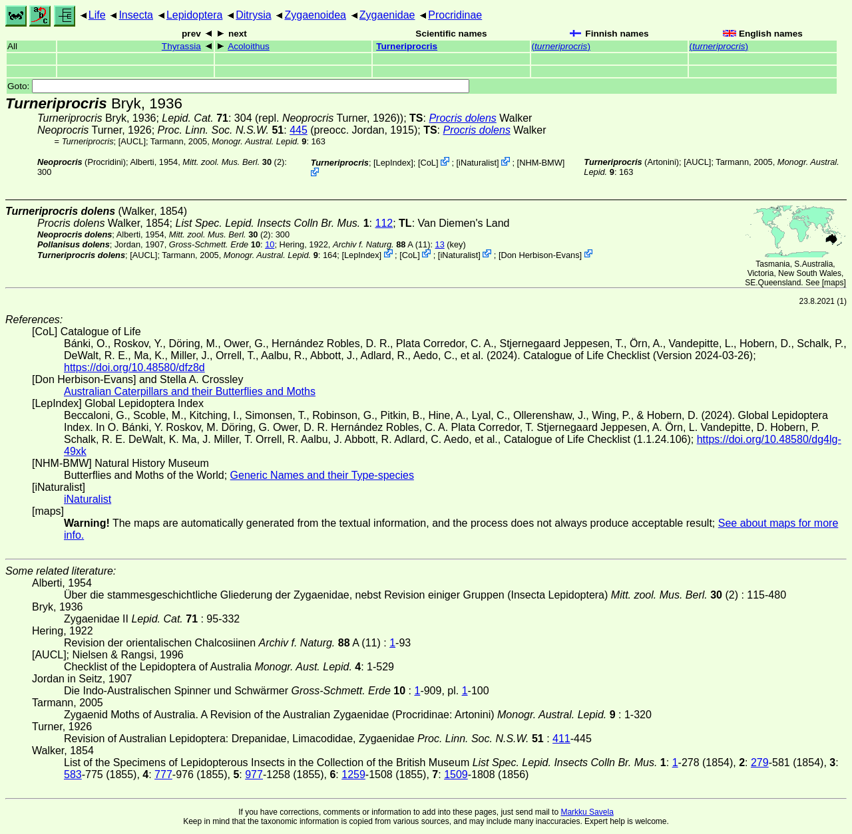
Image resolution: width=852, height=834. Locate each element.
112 (384, 223)
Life (97, 15)
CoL (427, 163)
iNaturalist (478, 163)
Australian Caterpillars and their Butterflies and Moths (190, 391)
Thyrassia (181, 46)
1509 (456, 774)
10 (269, 244)
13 (440, 244)
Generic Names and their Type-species (322, 475)
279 (760, 762)
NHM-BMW (540, 163)
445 (299, 130)
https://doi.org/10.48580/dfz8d (134, 367)
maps (833, 282)
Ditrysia (253, 15)
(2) (233, 162)
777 (163, 774)
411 (561, 738)
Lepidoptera (194, 15)
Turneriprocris (406, 46)
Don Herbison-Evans (540, 254)
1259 (353, 774)
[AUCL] (132, 141)
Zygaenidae (387, 15)
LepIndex (393, 163)
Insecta (135, 15)
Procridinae (455, 15)
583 (73, 774)
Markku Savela (586, 812)
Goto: (238, 86)
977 (254, 774)
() (561, 46)
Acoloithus (249, 46)
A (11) (382, 244)
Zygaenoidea (315, 15)
